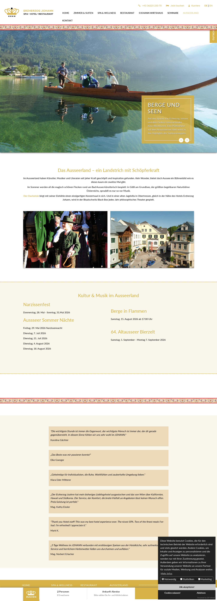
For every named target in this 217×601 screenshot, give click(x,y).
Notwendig (169, 579)
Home (65, 13)
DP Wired (211, 598)
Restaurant (127, 13)
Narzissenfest (36, 304)
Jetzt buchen (175, 5)
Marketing (205, 579)
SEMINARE (173, 13)
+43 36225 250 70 (150, 5)
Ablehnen (201, 593)
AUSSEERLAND (191, 13)
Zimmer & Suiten (83, 13)
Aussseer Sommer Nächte (48, 320)
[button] (181, 140)
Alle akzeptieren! (186, 587)
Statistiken (187, 579)
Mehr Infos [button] (166, 573)
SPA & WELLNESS (107, 13)
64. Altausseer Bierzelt (133, 331)
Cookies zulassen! (172, 593)
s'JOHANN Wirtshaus (151, 13)
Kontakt (67, 20)
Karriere (194, 5)
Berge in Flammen (129, 311)
